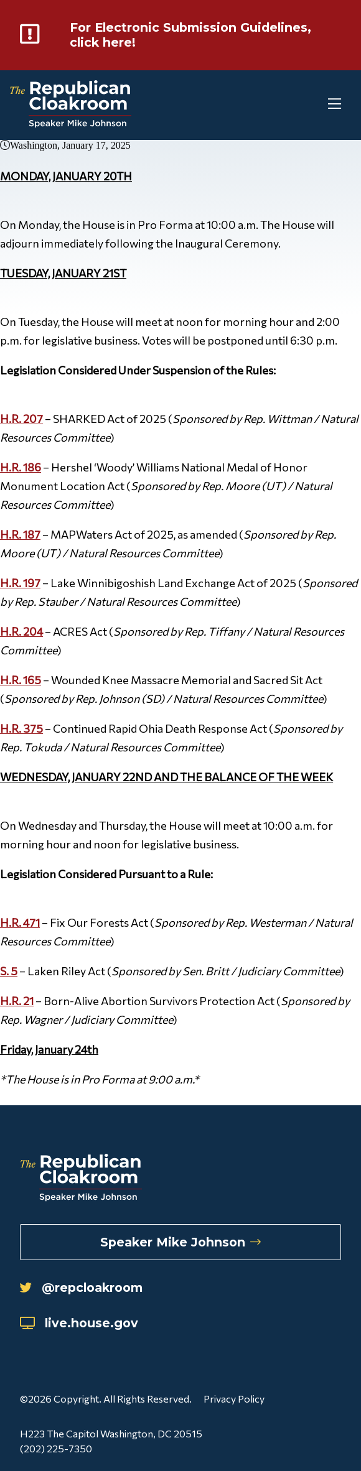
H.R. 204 (21, 634)
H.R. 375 (21, 731)
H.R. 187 (20, 537)
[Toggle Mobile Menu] (311, 107)
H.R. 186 (20, 469)
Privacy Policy (234, 1398)
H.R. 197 (20, 585)
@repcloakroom (86, 1286)
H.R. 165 (20, 682)
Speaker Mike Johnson (180, 1239)
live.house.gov (83, 1322)
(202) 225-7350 (56, 1448)
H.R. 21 (17, 1003)
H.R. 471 (20, 925)
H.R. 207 (21, 421)
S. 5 (8, 973)
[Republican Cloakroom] (70, 107)
